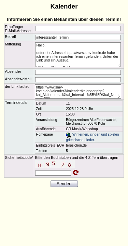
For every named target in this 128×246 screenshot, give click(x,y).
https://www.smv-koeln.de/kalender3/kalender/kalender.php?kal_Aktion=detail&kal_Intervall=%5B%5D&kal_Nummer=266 (78, 91)
